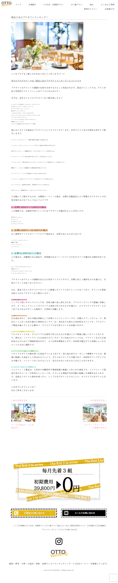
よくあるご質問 (107, 5)
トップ (18, 5)
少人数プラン (77, 5)
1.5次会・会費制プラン (53, 5)
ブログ (62, 529)
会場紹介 (32, 5)
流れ (92, 5)
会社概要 (101, 525)
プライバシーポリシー (50, 529)
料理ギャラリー (90, 9)
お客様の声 (109, 9)
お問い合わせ (71, 529)
